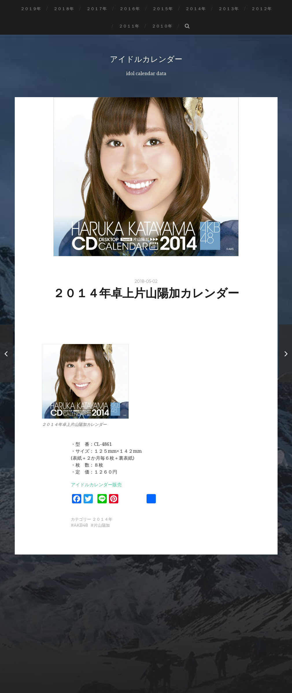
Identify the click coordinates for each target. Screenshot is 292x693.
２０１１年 (129, 26)
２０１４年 (195, 8)
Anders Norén (157, 673)
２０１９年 (31, 8)
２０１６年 (129, 8)
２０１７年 (96, 8)
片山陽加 (102, 525)
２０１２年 (261, 8)
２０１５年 (162, 8)
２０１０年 (162, 26)
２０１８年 (63, 8)
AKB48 (81, 525)
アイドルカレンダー (146, 59)
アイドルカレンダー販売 (96, 484)
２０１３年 (228, 8)
